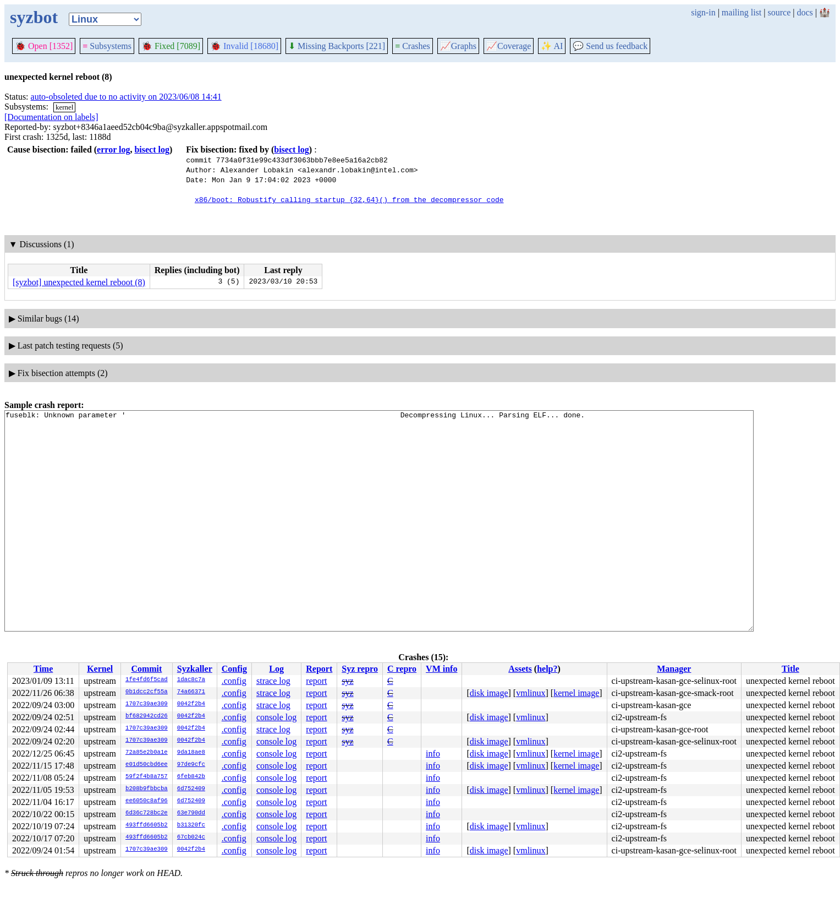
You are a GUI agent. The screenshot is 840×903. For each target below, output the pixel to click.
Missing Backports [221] (336, 46)
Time (43, 668)
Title (790, 668)
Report (319, 668)
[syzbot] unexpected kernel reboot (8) (79, 282)
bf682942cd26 (146, 716)
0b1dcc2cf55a (146, 692)
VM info (441, 668)
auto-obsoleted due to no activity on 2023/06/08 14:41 (126, 96)
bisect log (151, 149)
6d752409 (191, 789)
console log (276, 717)
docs (804, 12)
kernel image (576, 693)
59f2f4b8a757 (146, 777)
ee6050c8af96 (146, 801)
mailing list (741, 12)
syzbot (34, 17)
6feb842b (191, 777)
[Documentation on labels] (51, 117)
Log (276, 668)
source (779, 12)
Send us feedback (610, 46)
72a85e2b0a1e (146, 753)
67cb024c (191, 837)
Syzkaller (194, 668)
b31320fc (191, 825)
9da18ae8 (191, 753)
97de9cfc (191, 765)
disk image (489, 693)
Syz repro (360, 668)
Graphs (458, 46)
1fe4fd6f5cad (146, 680)
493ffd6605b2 (146, 825)
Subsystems (107, 46)
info (433, 753)
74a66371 (191, 692)
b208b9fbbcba (146, 789)
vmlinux (530, 693)
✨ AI (552, 46)
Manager (674, 668)
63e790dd (191, 813)
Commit (146, 668)
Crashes (412, 46)
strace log (273, 681)
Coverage (508, 46)
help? (547, 668)
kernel (64, 107)
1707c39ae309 (146, 704)
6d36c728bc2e (146, 813)
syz (347, 681)
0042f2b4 (191, 704)
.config (234, 681)
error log (113, 149)
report (316, 681)
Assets (520, 668)
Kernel (100, 668)
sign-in (703, 12)
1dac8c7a (191, 680)
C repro (401, 668)
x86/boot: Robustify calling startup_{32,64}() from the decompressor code (349, 199)
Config (234, 668)
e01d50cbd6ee (146, 765)
